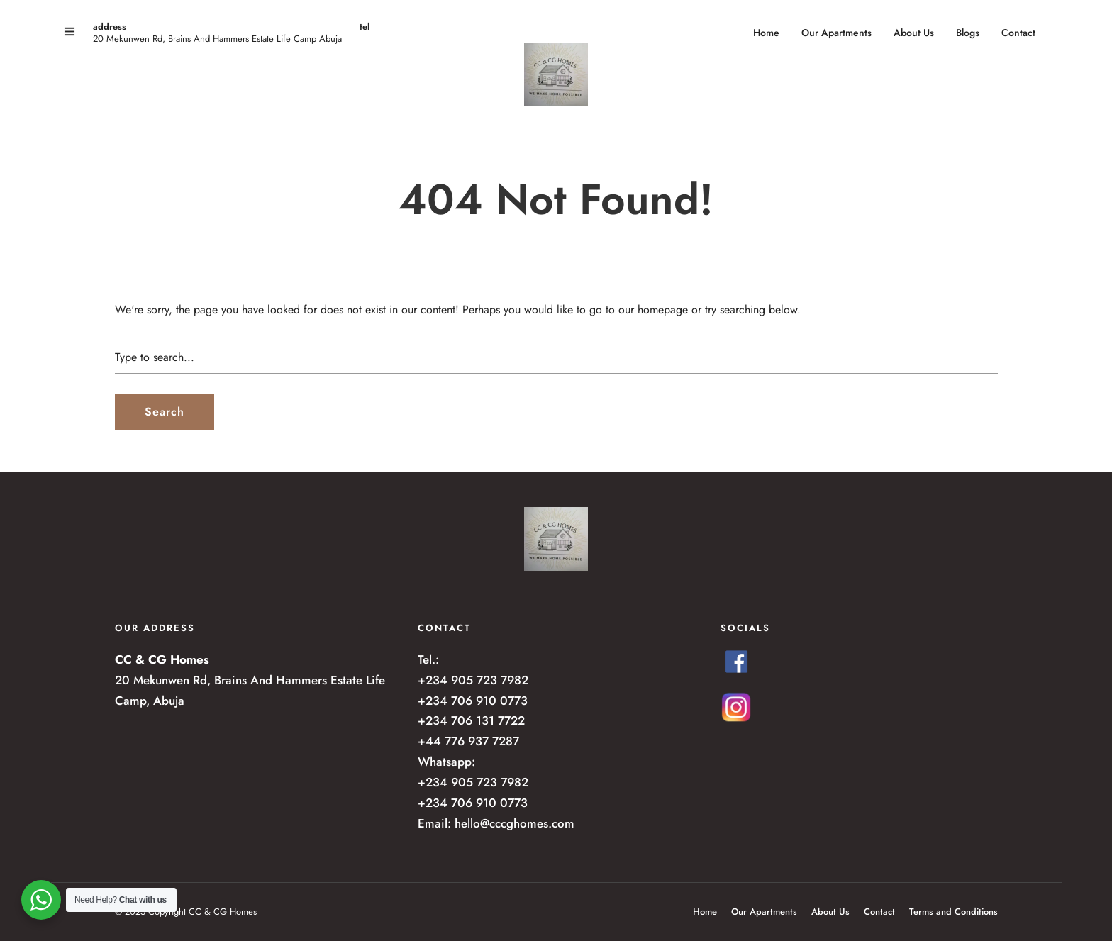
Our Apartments (836, 33)
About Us (914, 33)
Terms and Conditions (953, 911)
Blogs (967, 33)
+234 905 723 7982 (473, 680)
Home (766, 33)
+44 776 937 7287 (468, 741)
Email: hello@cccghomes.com (496, 823)
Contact (1018, 33)
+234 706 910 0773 (473, 700)
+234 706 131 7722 (471, 720)
